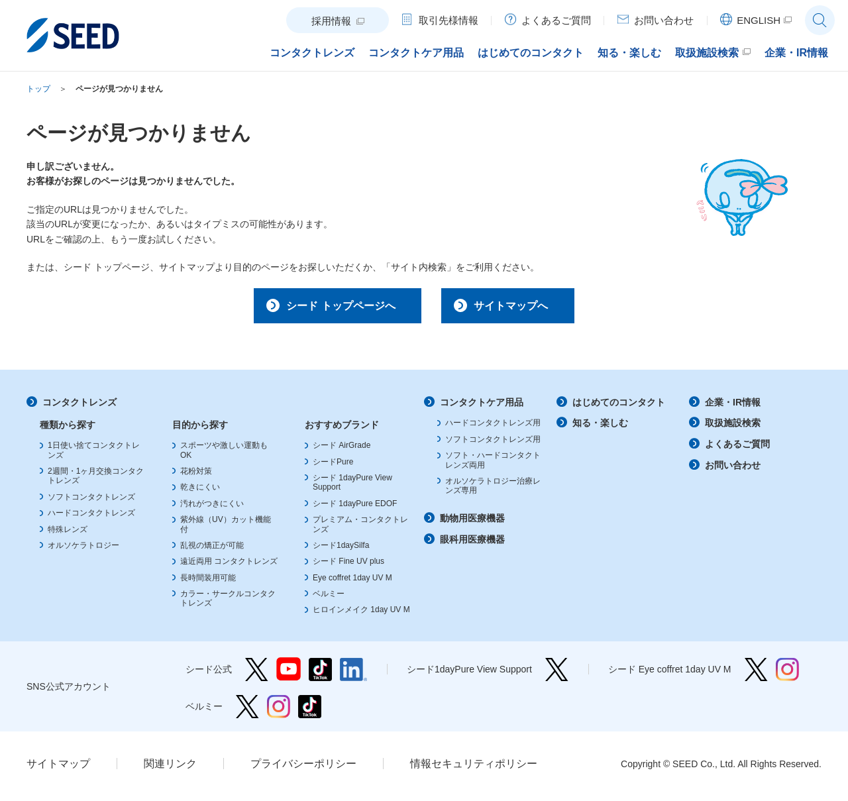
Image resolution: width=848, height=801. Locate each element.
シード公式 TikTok (320, 674)
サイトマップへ (518, 307)
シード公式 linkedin (353, 674)
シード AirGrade (341, 449)
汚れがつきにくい (212, 508)
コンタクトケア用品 (481, 406)
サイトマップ (58, 768)
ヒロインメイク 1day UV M (361, 614)
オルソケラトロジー (83, 550)
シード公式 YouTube (288, 674)
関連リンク (170, 768)
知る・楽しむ (600, 428)
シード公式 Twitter (256, 674)
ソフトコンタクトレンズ (91, 501)
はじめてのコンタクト (618, 406)
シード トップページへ (329, 307)
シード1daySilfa (341, 550)
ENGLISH (758, 20)
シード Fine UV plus (348, 565)
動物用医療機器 (472, 522)
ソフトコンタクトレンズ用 (493, 444)
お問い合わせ (733, 469)
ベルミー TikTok (309, 711)
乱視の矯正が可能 (212, 550)
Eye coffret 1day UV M (352, 582)
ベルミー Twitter (247, 711)
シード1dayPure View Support (556, 674)
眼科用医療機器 (472, 544)
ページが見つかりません (119, 88)
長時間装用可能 (208, 582)
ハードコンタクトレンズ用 (493, 428)
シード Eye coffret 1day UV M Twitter (756, 674)
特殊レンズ (67, 534)
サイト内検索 (820, 20)
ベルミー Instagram (278, 711)
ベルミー (328, 598)
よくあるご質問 (737, 448)
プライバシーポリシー (303, 768)
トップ (38, 88)
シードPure (333, 466)
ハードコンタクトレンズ (91, 517)
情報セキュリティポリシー (473, 768)
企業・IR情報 (733, 406)
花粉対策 (196, 475)
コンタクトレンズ (79, 406)
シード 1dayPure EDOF (355, 508)
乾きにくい (200, 492)
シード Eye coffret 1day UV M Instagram (787, 674)
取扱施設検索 (733, 428)
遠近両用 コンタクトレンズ (229, 565)
